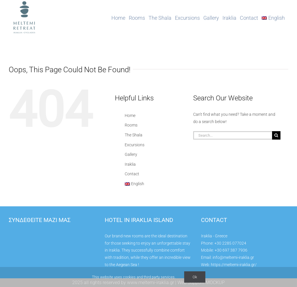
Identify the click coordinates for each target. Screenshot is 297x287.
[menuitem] (273, 18)
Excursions (134, 144)
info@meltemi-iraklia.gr (233, 257)
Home (130, 115)
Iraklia (130, 164)
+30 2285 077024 (230, 243)
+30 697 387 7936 (231, 250)
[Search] (276, 135)
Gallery (131, 154)
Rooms (131, 125)
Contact (132, 174)
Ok (195, 277)
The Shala (133, 135)
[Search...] (232, 135)
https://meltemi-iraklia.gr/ (234, 264)
